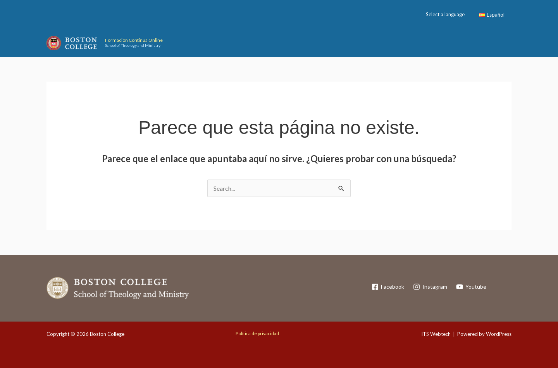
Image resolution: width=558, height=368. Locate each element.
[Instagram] (430, 286)
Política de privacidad (257, 333)
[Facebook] (387, 286)
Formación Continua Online (134, 40)
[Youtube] (471, 286)
